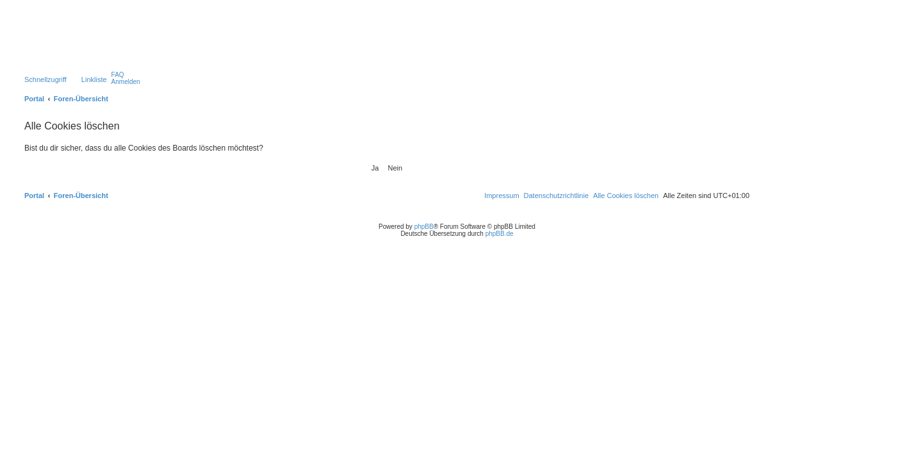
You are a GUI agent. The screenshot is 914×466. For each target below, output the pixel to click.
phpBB (424, 226)
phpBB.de (500, 233)
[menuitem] (117, 74)
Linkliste (94, 79)
